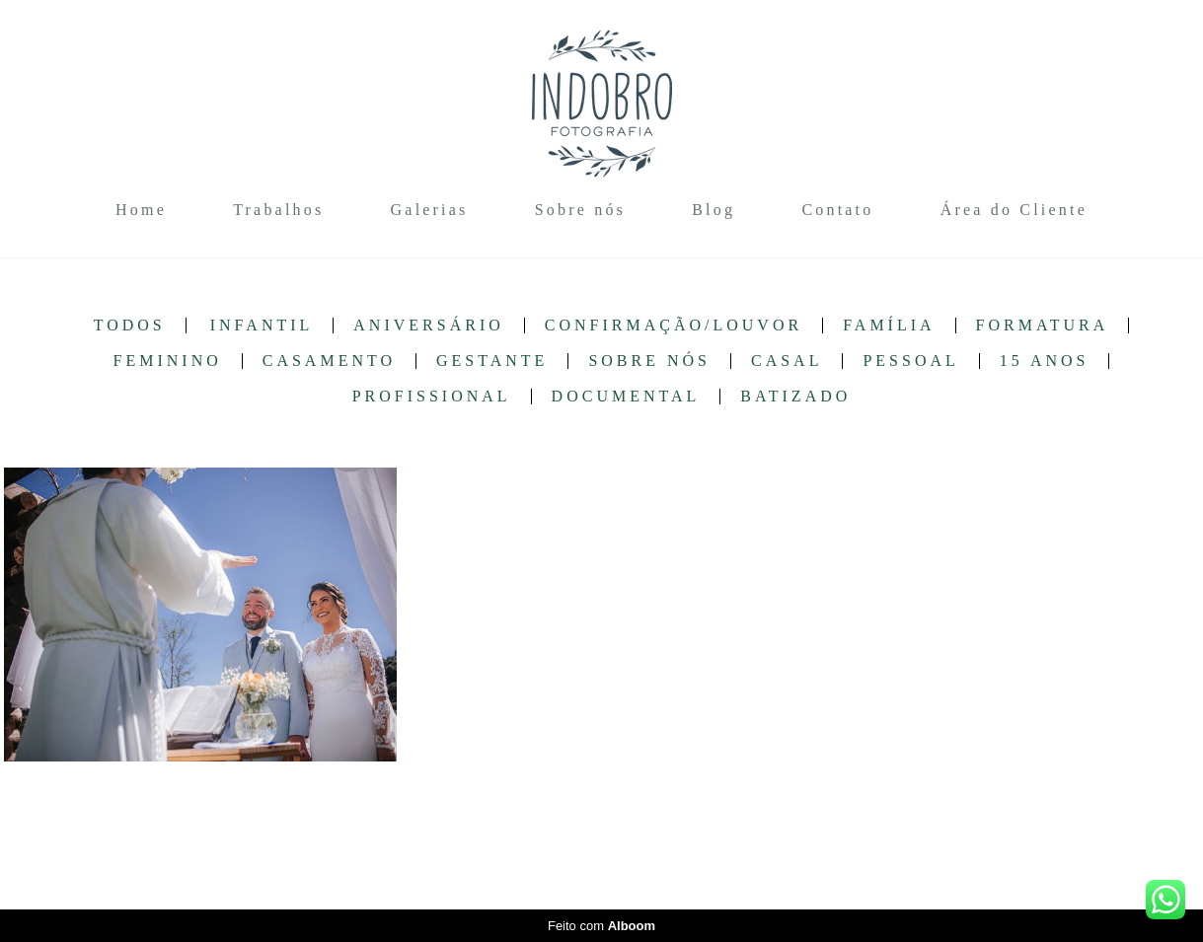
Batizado (795, 396)
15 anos (1045, 361)
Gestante (492, 361)
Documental (626, 396)
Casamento (329, 361)
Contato (837, 209)
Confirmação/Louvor (673, 325)
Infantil (262, 325)
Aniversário (428, 325)
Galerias (430, 209)
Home (141, 209)
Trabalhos (278, 209)
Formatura (1042, 325)
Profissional (431, 396)
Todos (130, 325)
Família (889, 325)
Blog (713, 209)
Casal (786, 361)
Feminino (167, 361)
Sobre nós (580, 209)
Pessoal (910, 361)
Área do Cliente (1014, 209)
